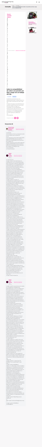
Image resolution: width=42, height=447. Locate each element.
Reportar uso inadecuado (20, 50)
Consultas (17, 5)
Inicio (13, 5)
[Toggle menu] (37, 2)
